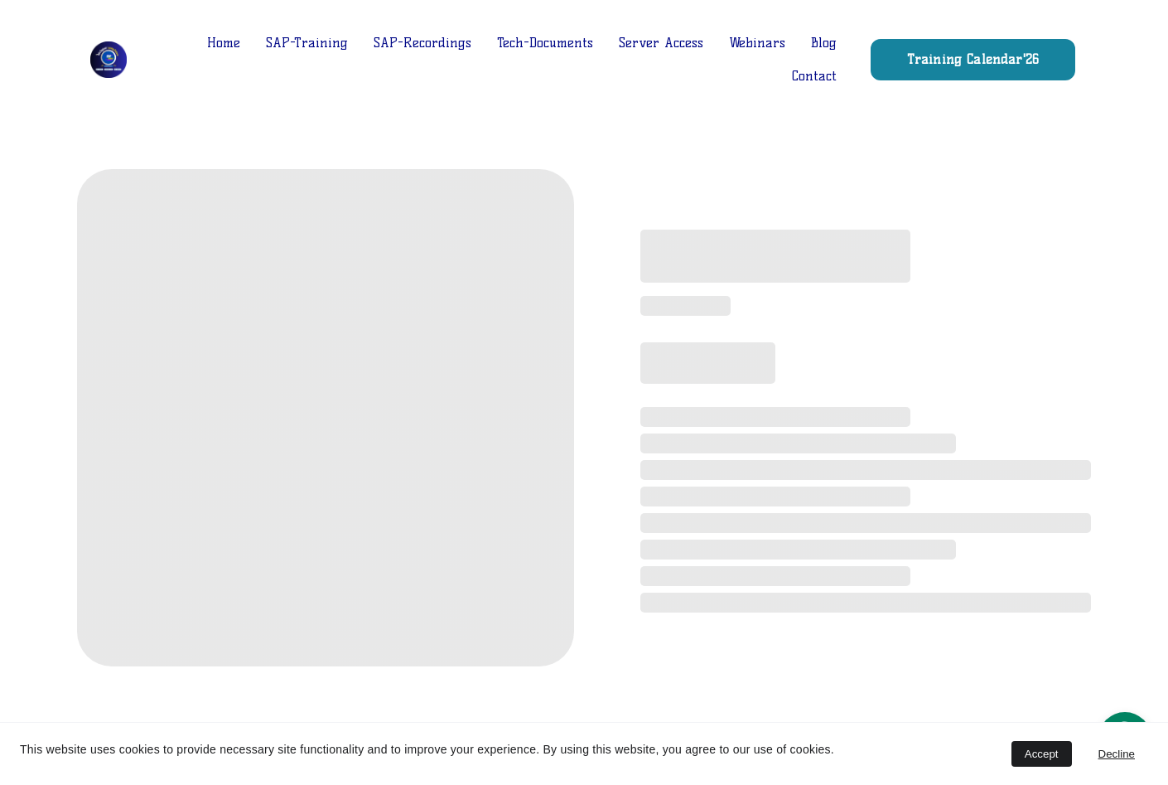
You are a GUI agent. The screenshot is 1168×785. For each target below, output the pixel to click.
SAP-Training (307, 43)
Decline (1116, 754)
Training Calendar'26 (973, 59)
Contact (814, 76)
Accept (1042, 754)
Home (223, 43)
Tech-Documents (545, 43)
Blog (824, 43)
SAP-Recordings (422, 43)
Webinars (757, 43)
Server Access (661, 43)
